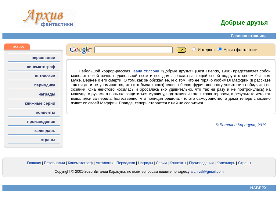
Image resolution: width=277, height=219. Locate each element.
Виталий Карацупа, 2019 (243, 125)
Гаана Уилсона (145, 71)
